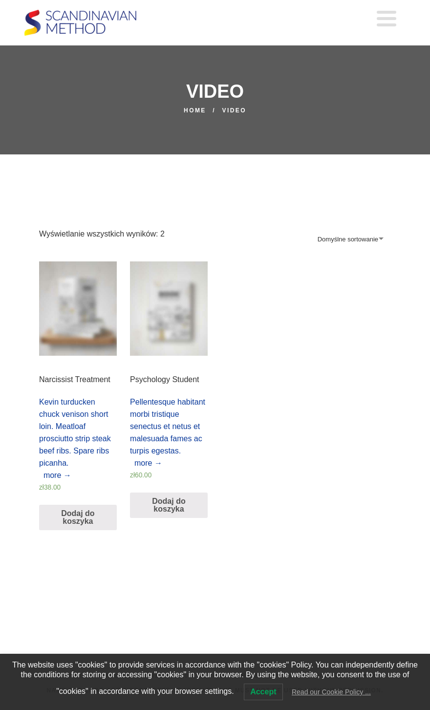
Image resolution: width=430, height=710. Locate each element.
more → (55, 475)
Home (195, 110)
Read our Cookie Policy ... (331, 692)
